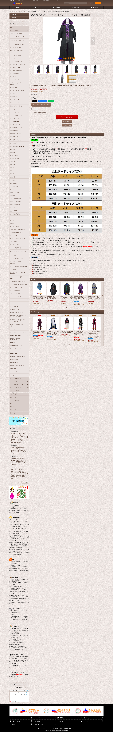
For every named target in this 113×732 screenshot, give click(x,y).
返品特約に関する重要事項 (38, 112)
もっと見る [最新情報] (25, 482)
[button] (41, 41)
